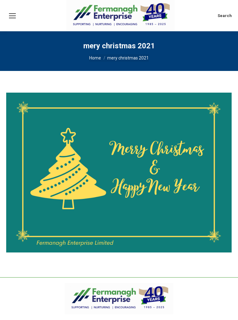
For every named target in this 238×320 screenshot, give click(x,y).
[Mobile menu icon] (12, 16)
